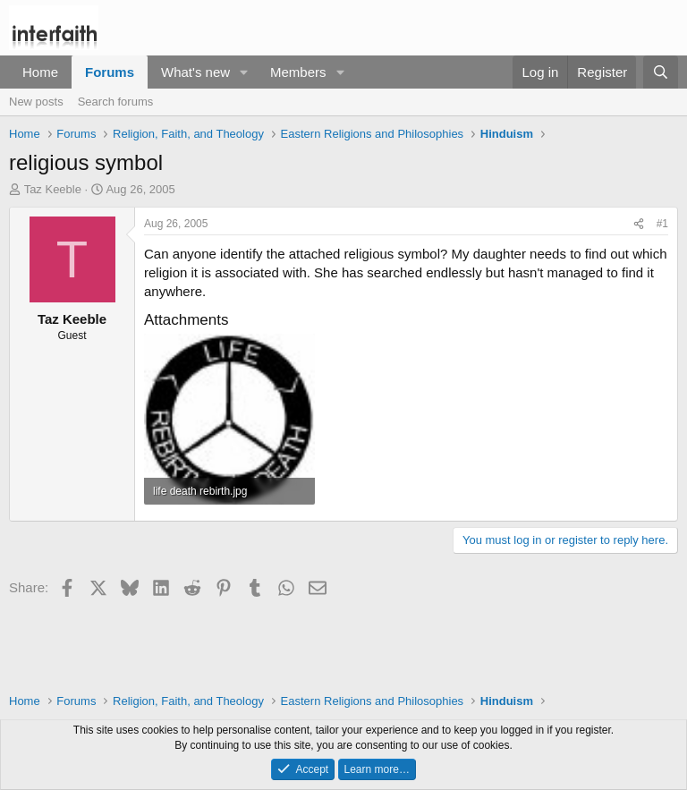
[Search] (660, 72)
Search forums (116, 101)
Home (40, 72)
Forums (109, 72)
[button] (244, 72)
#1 (662, 223)
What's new (195, 72)
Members (298, 72)
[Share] (638, 224)
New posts (36, 101)
